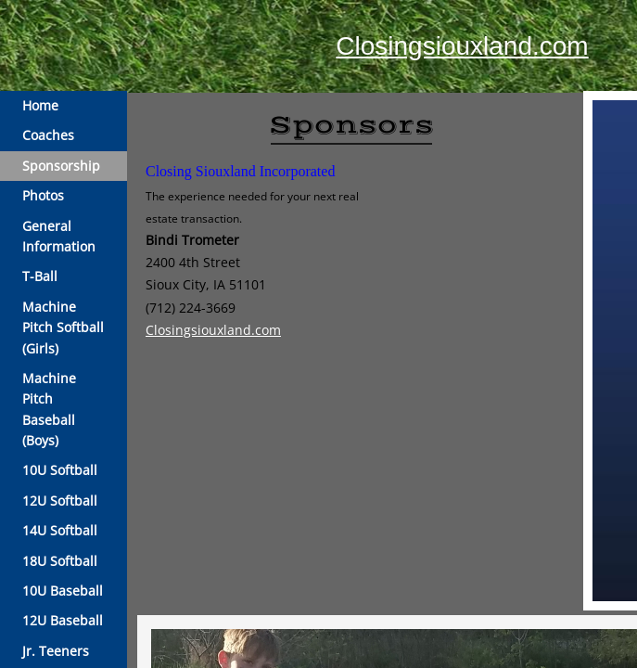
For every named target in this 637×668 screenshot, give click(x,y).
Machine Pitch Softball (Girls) (63, 327)
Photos (43, 195)
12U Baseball (62, 620)
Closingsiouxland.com (462, 46)
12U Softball (59, 500)
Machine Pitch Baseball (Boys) (49, 409)
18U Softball (59, 561)
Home (40, 105)
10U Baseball (62, 590)
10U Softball (59, 470)
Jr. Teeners (55, 651)
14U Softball (59, 530)
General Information (59, 236)
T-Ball (39, 276)
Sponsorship (61, 165)
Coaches (48, 135)
